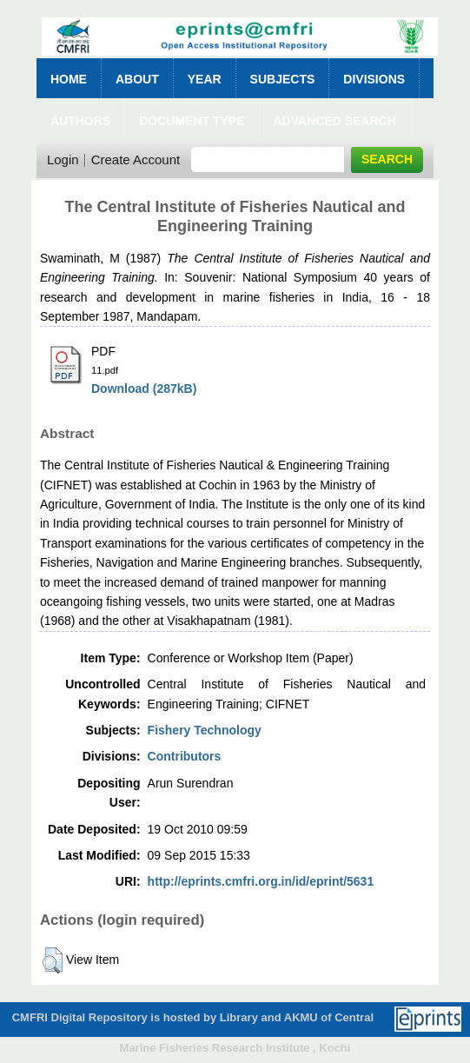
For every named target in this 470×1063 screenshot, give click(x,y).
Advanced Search (335, 121)
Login (63, 159)
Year (205, 79)
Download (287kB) (143, 388)
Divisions (374, 79)
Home (68, 79)
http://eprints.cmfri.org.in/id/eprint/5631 (261, 881)
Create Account (136, 159)
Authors (80, 121)
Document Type (191, 121)
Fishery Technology (204, 730)
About (137, 79)
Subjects (282, 79)
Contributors (185, 756)
